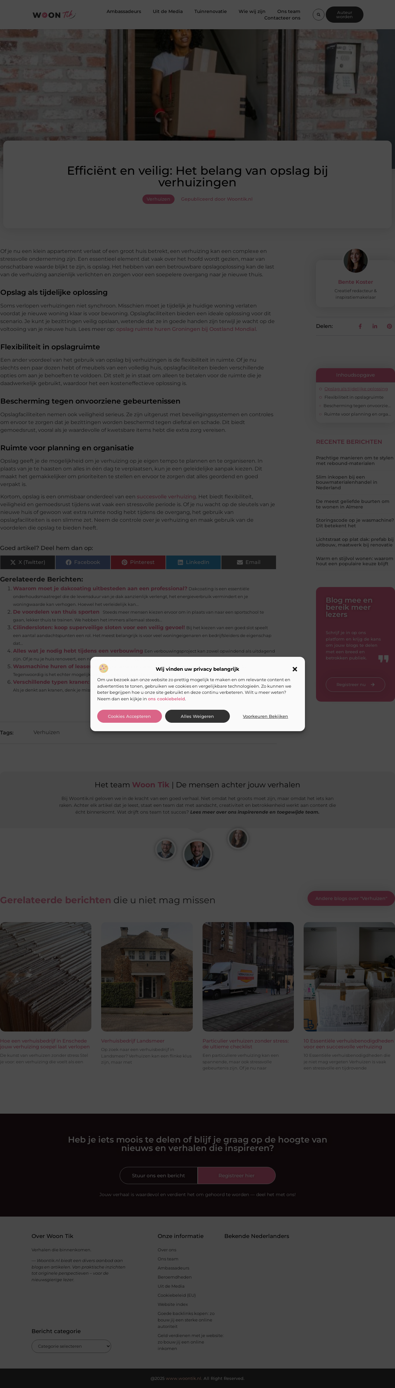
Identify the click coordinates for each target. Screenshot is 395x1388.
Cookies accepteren (129, 716)
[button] (295, 669)
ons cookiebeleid (166, 698)
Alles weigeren (197, 716)
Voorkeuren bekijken (265, 716)
